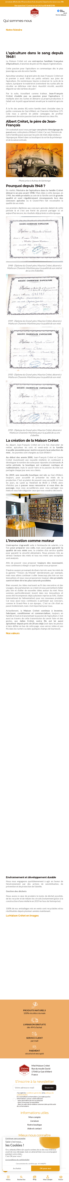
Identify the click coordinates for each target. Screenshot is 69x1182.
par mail (34, 1040)
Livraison (34, 1121)
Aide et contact (34, 1128)
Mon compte (34, 1117)
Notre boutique (34, 1124)
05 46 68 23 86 (49, 5)
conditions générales (34, 1093)
